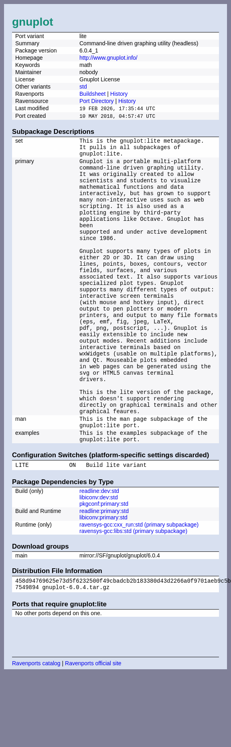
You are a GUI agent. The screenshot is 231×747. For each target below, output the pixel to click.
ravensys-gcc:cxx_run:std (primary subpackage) (139, 580)
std (83, 86)
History (119, 94)
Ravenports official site (93, 722)
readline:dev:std (99, 547)
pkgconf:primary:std (103, 560)
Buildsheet (92, 94)
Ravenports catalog (36, 722)
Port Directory (96, 101)
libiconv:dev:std (98, 553)
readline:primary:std (104, 567)
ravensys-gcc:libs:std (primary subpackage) (133, 587)
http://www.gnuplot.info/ (108, 58)
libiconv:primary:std (103, 573)
